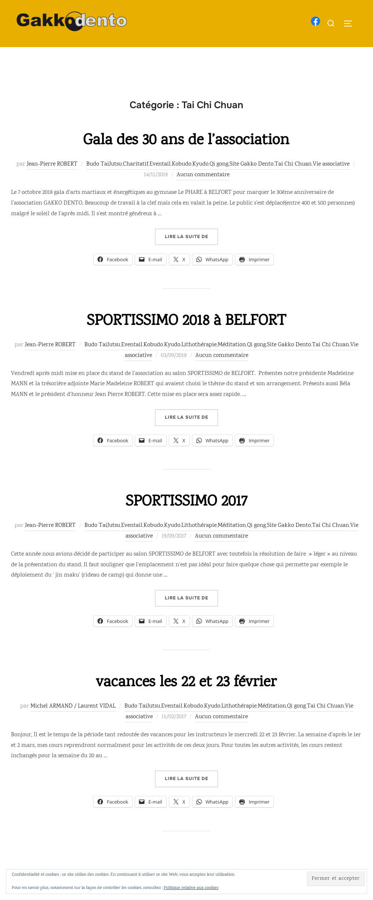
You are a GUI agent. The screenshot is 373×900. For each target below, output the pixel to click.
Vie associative (331, 179)
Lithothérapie (199, 359)
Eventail (160, 179)
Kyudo (200, 179)
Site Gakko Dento (251, 179)
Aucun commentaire (203, 189)
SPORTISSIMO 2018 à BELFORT (186, 336)
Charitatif (135, 179)
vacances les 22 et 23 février (186, 697)
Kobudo (181, 179)
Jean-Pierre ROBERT (52, 179)
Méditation (232, 359)
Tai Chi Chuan (293, 179)
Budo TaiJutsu (104, 179)
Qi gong (219, 179)
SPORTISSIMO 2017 (186, 517)
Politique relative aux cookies (191, 888)
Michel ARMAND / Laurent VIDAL (73, 721)
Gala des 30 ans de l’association (186, 155)
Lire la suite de (191, 250)
